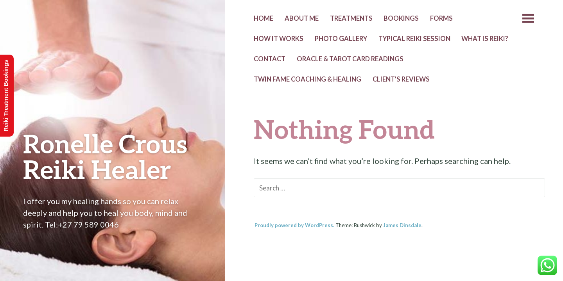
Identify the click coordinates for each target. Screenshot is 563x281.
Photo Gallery (341, 39)
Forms (441, 18)
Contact (269, 59)
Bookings (401, 18)
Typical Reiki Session (414, 39)
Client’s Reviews (401, 79)
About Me (302, 18)
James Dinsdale (402, 225)
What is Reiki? (484, 39)
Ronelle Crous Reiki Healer (105, 156)
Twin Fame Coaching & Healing (307, 79)
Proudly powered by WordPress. (294, 225)
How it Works (278, 39)
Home (263, 18)
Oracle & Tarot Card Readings (350, 59)
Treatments (351, 18)
